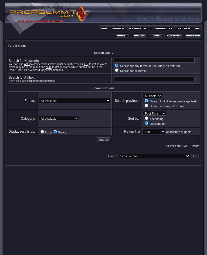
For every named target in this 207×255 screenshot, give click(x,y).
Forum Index (17, 45)
